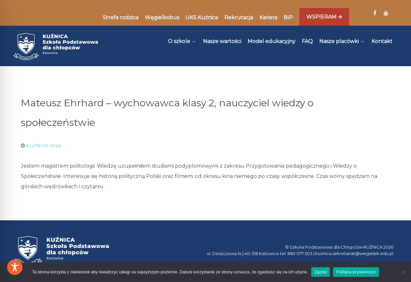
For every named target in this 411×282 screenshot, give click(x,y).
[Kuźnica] (55, 46)
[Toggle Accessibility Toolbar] (14, 267)
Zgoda (320, 271)
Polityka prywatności (356, 271)
